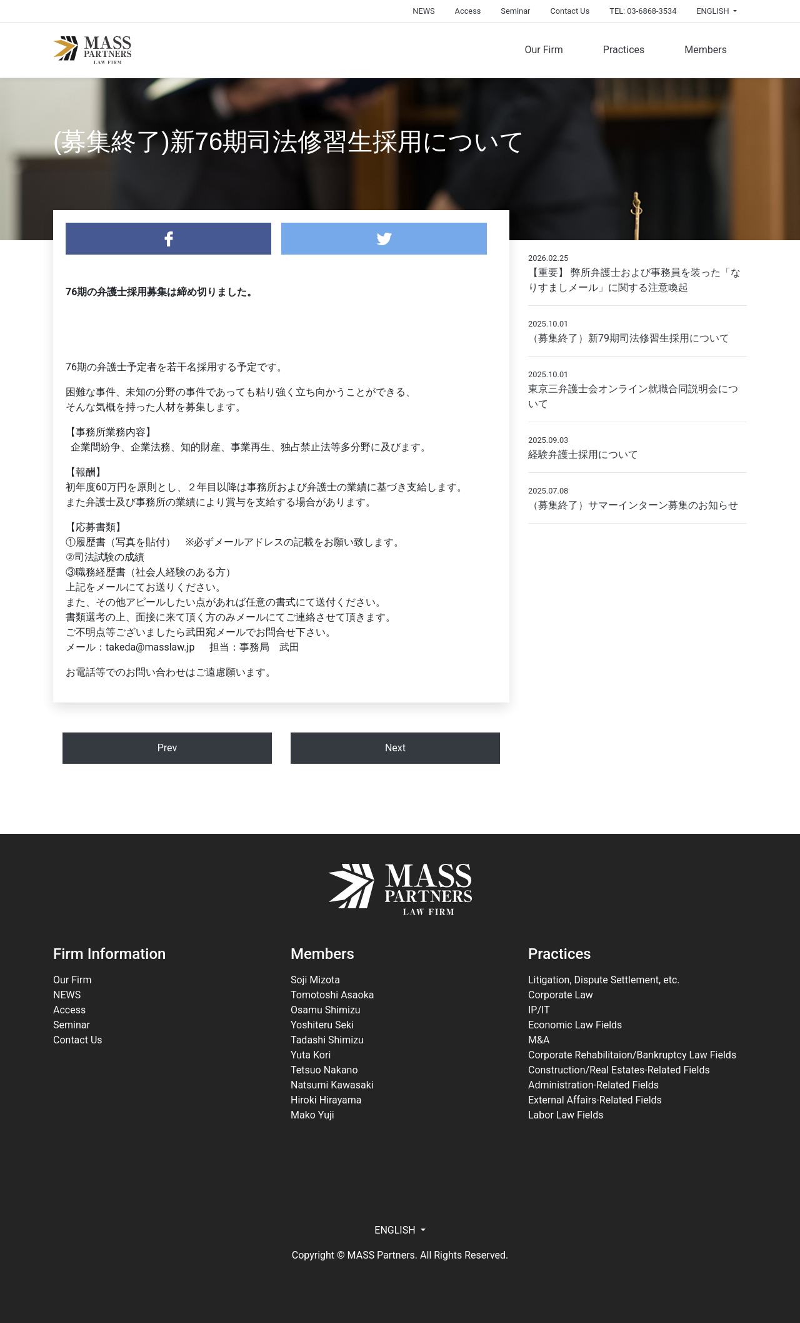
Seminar (515, 11)
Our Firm (543, 50)
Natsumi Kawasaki (332, 1085)
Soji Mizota (315, 980)
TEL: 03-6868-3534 (642, 11)
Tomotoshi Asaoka (332, 995)
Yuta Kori (311, 1055)
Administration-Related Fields (593, 1085)
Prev (168, 748)
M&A (538, 1040)
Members (705, 50)
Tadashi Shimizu (327, 1040)
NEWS (423, 11)
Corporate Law (560, 995)
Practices (624, 50)
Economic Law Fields (575, 1025)
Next (395, 748)
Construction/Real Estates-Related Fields (619, 1070)
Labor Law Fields (566, 1115)
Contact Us (569, 11)
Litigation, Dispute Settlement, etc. (604, 980)
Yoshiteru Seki (322, 1025)
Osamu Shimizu (326, 1010)
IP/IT (539, 1010)
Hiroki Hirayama (326, 1100)
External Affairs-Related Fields (595, 1100)
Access (468, 11)
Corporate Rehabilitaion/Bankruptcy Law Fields (632, 1055)
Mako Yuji (312, 1115)
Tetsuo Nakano (324, 1070)
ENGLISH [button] (713, 11)
